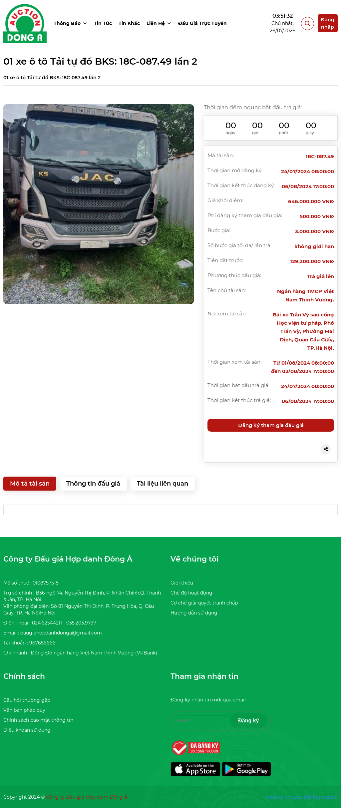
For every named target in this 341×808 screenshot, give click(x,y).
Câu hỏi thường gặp (26, 700)
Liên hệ (159, 23)
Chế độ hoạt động (191, 593)
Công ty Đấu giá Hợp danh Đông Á (87, 797)
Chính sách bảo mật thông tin (38, 720)
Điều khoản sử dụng (27, 730)
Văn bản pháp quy (24, 710)
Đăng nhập (327, 23)
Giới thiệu (181, 583)
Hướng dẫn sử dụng (193, 613)
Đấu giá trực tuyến (202, 23)
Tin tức (103, 23)
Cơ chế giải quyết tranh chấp (204, 603)
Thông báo (70, 23)
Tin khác (129, 23)
